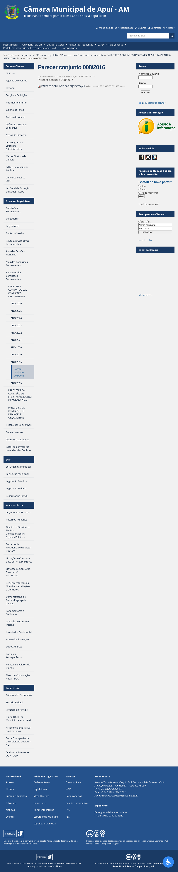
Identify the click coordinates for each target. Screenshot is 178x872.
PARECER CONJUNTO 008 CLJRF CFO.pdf (62, 86)
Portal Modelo (53, 840)
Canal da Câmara (148, 250)
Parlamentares (42, 782)
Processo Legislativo (48, 55)
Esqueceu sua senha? (151, 102)
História (10, 789)
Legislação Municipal (45, 823)
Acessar (170, 27)
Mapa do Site (106, 27)
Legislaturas (40, 789)
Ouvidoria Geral (55, 44)
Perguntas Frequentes (81, 44)
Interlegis (8, 843)
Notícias (10, 809)
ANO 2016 (9, 58)
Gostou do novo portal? (155, 182)
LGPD (101, 44)
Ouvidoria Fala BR (32, 44)
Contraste (156, 27)
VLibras (142, 27)
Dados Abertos (74, 796)
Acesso (9, 782)
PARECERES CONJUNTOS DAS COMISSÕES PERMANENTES (138, 55)
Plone (34, 843)
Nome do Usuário (148, 73)
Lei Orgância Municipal (46, 816)
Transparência (69, 48)
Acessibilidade (125, 27)
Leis (8, 459)
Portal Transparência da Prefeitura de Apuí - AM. (29, 48)
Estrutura (11, 803)
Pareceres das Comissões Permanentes (83, 55)
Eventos (10, 816)
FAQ (68, 809)
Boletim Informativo (77, 803)
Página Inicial (10, 44)
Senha (142, 83)
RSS (68, 816)
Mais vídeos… (145, 295)
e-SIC (68, 789)
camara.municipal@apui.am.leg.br (120, 795)
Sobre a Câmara (15, 66)
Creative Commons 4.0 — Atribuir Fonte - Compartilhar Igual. (143, 865)
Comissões (39, 803)
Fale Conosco (116, 44)
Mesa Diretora (41, 796)
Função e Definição (16, 796)
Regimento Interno (44, 809)
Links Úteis (12, 688)
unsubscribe (145, 240)
